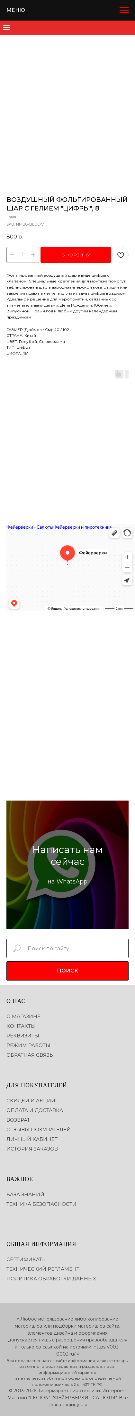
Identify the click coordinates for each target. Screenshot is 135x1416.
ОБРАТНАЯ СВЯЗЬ (29, 1055)
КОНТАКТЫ (21, 1026)
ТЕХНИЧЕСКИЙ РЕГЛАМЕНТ (42, 1269)
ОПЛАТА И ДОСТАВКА (34, 1110)
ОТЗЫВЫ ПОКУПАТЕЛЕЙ (38, 1129)
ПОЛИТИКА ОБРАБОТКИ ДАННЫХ (51, 1279)
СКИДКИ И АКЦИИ (30, 1101)
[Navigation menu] (124, 10)
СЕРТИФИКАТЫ (26, 1259)
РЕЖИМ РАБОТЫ (28, 1045)
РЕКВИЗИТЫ (22, 1036)
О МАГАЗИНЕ (23, 1016)
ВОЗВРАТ (18, 1120)
